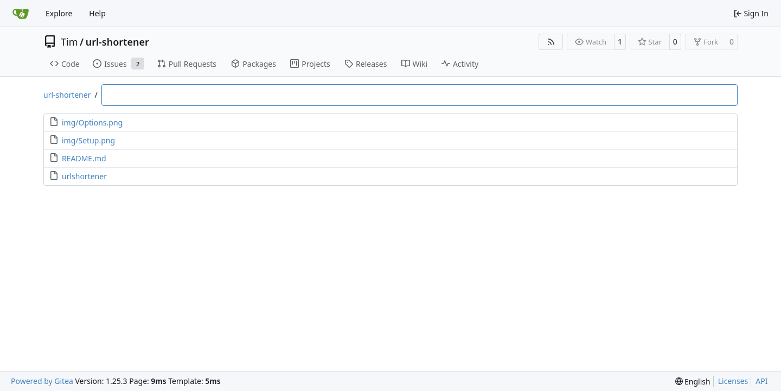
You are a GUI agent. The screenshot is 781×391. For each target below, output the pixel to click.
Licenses (733, 381)
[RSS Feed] (551, 42)
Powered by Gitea (42, 381)
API (761, 381)
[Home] (20, 13)
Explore (59, 13)
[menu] (692, 381)
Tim (69, 41)
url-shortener (117, 41)
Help (97, 13)
